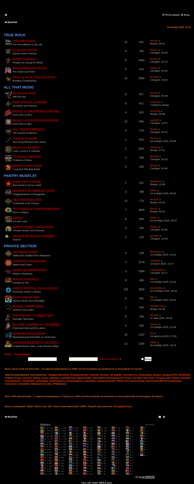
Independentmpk (106, 381)
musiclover (11, 384)
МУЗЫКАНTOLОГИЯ (29, 333)
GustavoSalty (137, 381)
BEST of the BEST (27, 147)
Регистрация (22, 354)
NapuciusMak (84, 378)
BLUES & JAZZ (24, 93)
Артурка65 (156, 269)
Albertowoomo (57, 381)
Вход (8, 354)
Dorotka (47, 384)
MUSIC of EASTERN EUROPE (36, 120)
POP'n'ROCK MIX (26, 297)
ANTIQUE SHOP (25, 252)
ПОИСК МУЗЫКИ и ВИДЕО (34, 236)
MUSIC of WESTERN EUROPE (36, 111)
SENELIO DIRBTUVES (30, 270)
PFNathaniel (59, 384)
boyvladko (156, 287)
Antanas (155, 101)
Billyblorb (36, 384)
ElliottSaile (184, 374)
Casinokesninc (13, 381)
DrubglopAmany (79, 374)
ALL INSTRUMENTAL (29, 129)
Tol (152, 333)
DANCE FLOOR (25, 138)
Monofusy (63, 374)
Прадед (52, 374)
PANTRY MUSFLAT (20, 176)
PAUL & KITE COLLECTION (34, 77)
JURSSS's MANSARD (29, 261)
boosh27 (27, 378)
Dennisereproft (114, 378)
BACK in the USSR (27, 166)
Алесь (154, 49)
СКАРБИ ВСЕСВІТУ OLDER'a (36, 342)
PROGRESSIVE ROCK (30, 68)
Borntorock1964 (155, 381)
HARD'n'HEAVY (25, 59)
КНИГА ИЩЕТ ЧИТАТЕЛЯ (33, 227)
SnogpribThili (169, 374)
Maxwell (185, 378)
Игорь (17, 378)
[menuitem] (6, 14)
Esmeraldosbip (173, 381)
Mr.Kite (154, 76)
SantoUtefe (28, 381)
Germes (104, 374)
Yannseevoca (130, 374)
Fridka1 (9, 378)
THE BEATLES (24, 41)
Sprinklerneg (68, 378)
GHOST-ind (157, 306)
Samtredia (90, 381)
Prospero (161, 378)
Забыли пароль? (109, 358)
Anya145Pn (99, 378)
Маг (152, 278)
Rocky (154, 58)
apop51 (154, 120)
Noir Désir (148, 378)
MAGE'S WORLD (26, 279)
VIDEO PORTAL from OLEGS (35, 288)
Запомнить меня (132, 358)
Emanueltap (145, 374)
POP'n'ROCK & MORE (30, 102)
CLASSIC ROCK (24, 50)
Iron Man (137, 378)
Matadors (155, 181)
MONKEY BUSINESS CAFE (34, 191)
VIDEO (18, 218)
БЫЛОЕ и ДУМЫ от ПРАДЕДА (36, 324)
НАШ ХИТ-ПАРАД (27, 182)
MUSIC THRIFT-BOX (28, 306)
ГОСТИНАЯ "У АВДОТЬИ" (33, 315)
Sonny (154, 40)
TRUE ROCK (15, 35)
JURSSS (155, 260)
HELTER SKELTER (27, 200)
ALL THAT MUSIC (19, 87)
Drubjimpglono (75, 381)
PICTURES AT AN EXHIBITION (36, 209)
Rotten (176, 378)
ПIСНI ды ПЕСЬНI (27, 156)
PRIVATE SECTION (20, 246)
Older (153, 190)
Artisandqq (42, 381)
